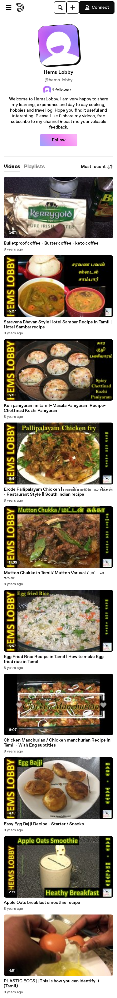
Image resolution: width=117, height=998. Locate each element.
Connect (96, 7)
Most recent (97, 167)
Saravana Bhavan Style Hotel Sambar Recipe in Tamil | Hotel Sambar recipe (58, 325)
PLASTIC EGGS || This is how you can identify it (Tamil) (52, 984)
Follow (59, 140)
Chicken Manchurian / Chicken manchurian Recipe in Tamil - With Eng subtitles (57, 743)
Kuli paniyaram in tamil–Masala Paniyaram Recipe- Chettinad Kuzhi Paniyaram (55, 408)
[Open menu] (9, 7)
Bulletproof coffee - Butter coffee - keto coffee (51, 243)
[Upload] (72, 7)
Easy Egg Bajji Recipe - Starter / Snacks (44, 824)
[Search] (60, 7)
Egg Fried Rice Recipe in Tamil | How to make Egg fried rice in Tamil (54, 659)
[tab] (12, 167)
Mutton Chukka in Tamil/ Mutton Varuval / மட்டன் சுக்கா (54, 575)
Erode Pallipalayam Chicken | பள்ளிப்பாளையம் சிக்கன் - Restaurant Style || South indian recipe (58, 492)
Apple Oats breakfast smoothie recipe (42, 902)
